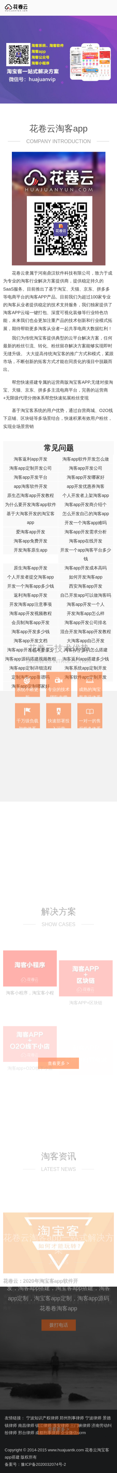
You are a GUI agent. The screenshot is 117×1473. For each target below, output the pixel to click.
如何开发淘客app (85, 576)
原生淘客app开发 (30, 567)
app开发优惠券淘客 (86, 486)
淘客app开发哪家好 (86, 477)
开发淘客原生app (30, 549)
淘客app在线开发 (85, 540)
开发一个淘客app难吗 (86, 522)
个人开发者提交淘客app (30, 576)
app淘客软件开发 (30, 486)
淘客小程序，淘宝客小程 (30, 1086)
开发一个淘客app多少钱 (30, 586)
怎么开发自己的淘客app (85, 513)
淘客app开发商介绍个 (86, 504)
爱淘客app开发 (30, 531)
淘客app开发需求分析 (86, 531)
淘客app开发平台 (30, 477)
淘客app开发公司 (85, 468)
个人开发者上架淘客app (85, 495)
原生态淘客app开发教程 (30, 495)
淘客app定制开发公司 (30, 468)
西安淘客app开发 (85, 586)
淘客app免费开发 (30, 540)
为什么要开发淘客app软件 (30, 504)
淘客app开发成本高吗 (86, 567)
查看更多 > (58, 1137)
